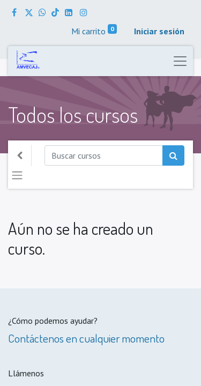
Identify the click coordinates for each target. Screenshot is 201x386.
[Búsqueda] (173, 155)
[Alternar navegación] (17, 175)
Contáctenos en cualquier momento (86, 338)
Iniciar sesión (159, 31)
